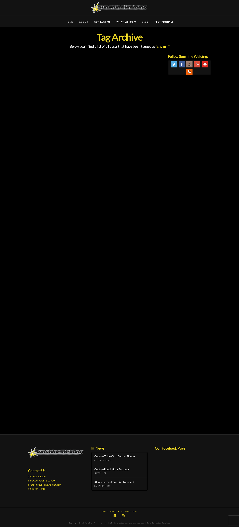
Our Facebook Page (170, 448)
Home (105, 512)
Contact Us (131, 512)
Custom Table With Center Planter (114, 456)
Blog (120, 512)
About (113, 512)
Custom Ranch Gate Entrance (112, 469)
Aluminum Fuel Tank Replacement (114, 482)
